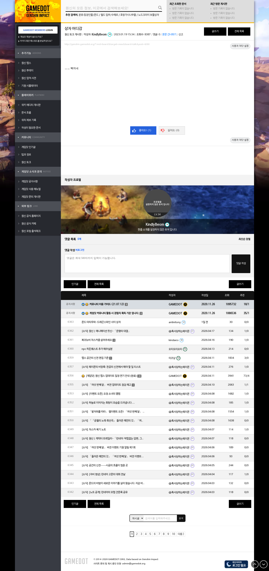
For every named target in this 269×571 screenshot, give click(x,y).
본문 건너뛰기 (169, 34)
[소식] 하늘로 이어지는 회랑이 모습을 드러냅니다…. (108, 402)
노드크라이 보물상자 (148, 15)
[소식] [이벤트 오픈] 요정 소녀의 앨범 (101, 393)
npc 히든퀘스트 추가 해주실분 (97, 349)
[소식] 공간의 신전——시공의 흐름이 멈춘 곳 (105, 465)
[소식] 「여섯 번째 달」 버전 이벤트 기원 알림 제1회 (108, 447)
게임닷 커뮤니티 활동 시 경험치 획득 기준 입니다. (114, 313)
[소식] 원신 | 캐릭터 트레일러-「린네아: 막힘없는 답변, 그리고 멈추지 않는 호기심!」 (113, 438)
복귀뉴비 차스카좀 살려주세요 (97, 340)
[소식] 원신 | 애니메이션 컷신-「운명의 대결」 (106, 331)
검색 (181, 518)
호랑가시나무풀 (128, 15)
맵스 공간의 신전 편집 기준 (95, 358)
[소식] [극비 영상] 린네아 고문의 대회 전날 (103, 474)
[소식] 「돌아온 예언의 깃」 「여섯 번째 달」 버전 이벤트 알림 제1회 (113, 456)
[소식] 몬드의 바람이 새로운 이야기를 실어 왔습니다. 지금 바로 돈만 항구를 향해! (113, 483)
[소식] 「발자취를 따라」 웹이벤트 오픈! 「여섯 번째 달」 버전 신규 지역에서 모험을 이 (113, 411)
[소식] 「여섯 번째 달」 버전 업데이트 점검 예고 (106, 385)
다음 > (181, 534)
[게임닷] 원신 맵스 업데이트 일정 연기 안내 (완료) (111, 376)
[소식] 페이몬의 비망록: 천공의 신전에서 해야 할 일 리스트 (111, 367)
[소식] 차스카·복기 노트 (94, 429)
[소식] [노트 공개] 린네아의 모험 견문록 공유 (105, 492)
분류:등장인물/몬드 (88, 15)
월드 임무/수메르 (109, 15)
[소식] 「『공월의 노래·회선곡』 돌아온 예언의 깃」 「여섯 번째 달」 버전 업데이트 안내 (113, 420)
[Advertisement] (157, 57)
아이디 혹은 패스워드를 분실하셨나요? (36, 41)
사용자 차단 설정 (240, 46)
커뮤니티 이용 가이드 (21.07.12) (106, 304)
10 (173, 534)
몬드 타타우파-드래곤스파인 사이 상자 (101, 322)
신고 (181, 34)
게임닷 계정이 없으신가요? (31, 37)
